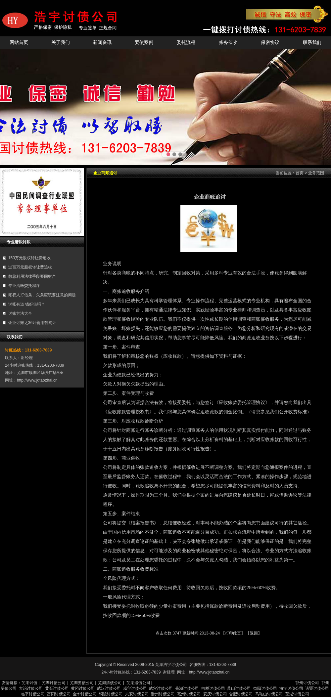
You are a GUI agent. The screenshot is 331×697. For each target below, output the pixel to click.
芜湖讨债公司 (54, 682)
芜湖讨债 (29, 682)
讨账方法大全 (20, 313)
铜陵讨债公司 (111, 694)
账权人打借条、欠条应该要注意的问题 (42, 295)
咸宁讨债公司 (135, 688)
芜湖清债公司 (110, 682)
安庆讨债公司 (215, 694)
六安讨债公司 (137, 694)
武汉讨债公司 (109, 688)
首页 (300, 173)
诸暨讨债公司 (317, 688)
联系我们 (312, 42)
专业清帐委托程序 (24, 285)
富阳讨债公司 (59, 694)
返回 (254, 633)
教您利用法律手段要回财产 (32, 276)
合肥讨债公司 (241, 694)
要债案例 (144, 42)
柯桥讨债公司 (213, 688)
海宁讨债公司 (291, 688)
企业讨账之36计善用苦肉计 (32, 322)
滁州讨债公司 (163, 694)
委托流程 (186, 42)
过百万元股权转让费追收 (30, 267)
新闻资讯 (102, 42)
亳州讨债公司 (189, 694)
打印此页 (233, 633)
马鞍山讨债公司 (269, 694)
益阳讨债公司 (265, 688)
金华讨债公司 (85, 694)
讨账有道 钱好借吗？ (26, 304)
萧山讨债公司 (239, 688)
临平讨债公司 (33, 694)
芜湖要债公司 (82, 682)
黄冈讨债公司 (83, 688)
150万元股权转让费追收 (29, 258)
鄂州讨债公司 (307, 682)
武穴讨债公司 (161, 688)
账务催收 (228, 42)
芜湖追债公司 (138, 682)
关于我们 (60, 42)
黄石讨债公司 (57, 688)
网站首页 (19, 42)
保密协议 (270, 42)
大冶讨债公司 (31, 688)
